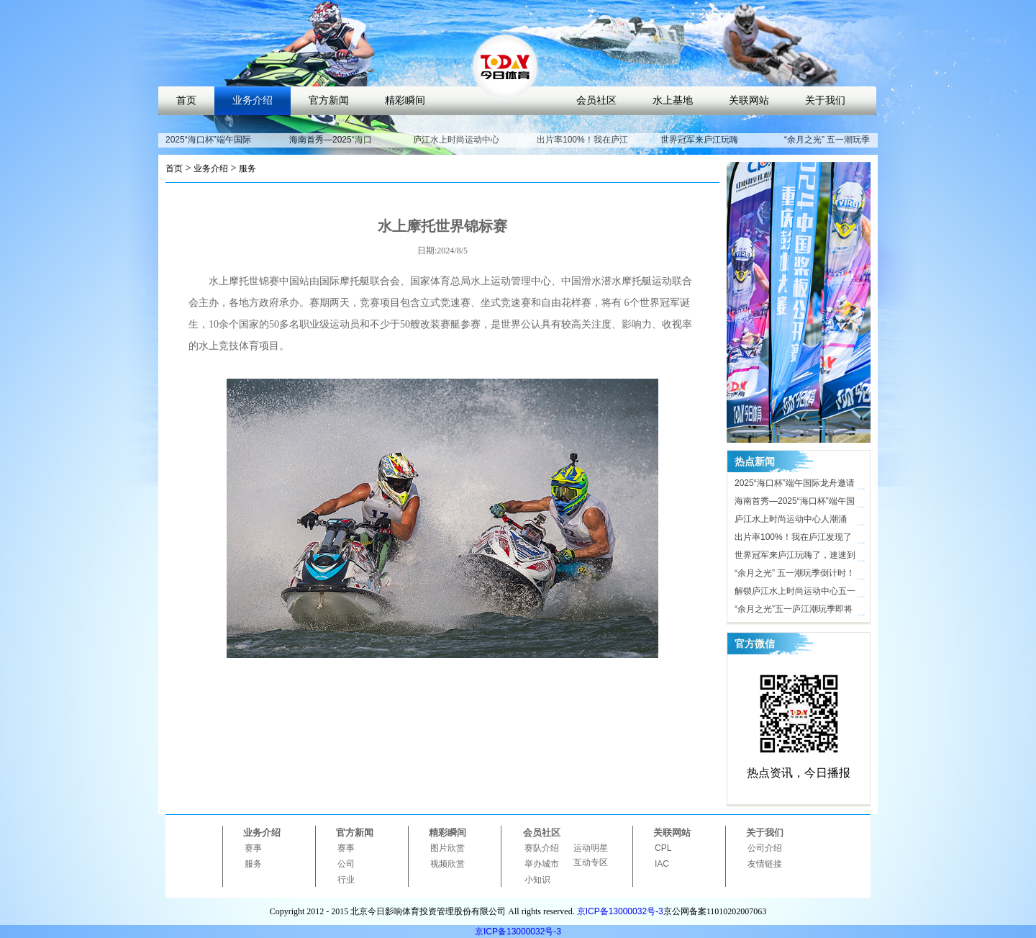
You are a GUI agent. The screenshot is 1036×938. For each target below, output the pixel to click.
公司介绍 (765, 848)
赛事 (253, 848)
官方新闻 (329, 100)
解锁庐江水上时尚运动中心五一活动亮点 (795, 593)
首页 (186, 100)
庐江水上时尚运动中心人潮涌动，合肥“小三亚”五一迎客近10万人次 (794, 521)
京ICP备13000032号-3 (620, 911)
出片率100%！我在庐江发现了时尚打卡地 (582, 146)
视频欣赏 (447, 864)
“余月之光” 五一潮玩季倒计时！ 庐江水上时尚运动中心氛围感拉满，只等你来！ (795, 575)
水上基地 (673, 100)
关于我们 (825, 100)
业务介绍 (252, 100)
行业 (346, 880)
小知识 (537, 880)
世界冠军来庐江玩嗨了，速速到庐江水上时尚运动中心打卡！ (795, 557)
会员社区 (596, 100)
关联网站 (749, 100)
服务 (247, 168)
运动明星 (590, 848)
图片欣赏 (447, 848)
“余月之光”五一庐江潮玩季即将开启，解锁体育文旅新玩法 (794, 611)
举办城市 (541, 864)
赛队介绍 (541, 848)
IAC (662, 864)
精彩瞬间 (405, 100)
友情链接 (765, 864)
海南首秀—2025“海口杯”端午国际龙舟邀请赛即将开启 (795, 503)
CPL (663, 848)
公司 (346, 864)
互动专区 (590, 862)
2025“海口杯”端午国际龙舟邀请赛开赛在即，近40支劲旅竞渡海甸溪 (795, 485)
